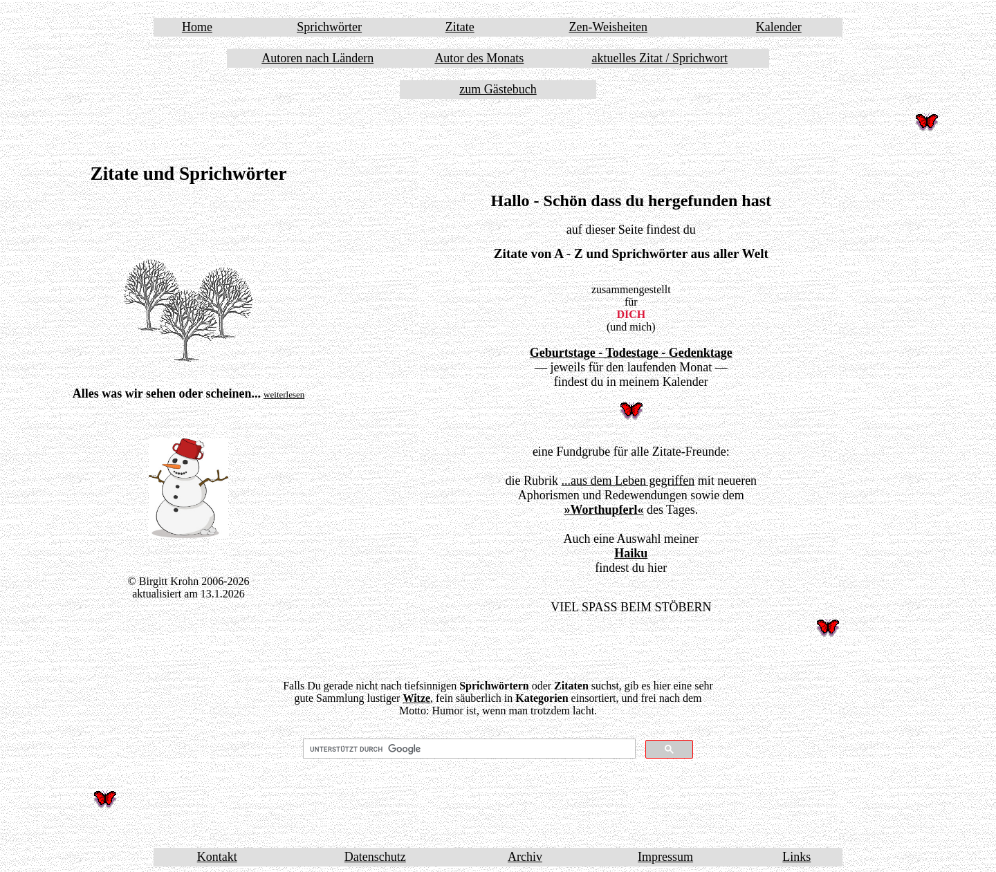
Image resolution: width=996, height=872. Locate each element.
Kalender (779, 27)
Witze (416, 698)
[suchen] (468, 749)
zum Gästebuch (497, 89)
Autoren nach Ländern (317, 58)
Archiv (525, 857)
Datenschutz (375, 857)
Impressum (665, 857)
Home (197, 27)
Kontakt (217, 857)
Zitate (459, 27)
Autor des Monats (479, 58)
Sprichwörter (329, 27)
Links (796, 857)
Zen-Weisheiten (608, 27)
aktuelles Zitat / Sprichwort (659, 58)
